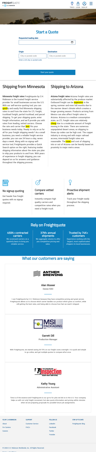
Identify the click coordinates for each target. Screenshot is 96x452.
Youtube (52, 435)
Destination (52, 52)
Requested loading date (28, 38)
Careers (5, 431)
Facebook (52, 427)
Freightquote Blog (78, 424)
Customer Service (32, 424)
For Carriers (6, 427)
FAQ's (28, 427)
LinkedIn (52, 424)
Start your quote (47, 72)
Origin (21, 52)
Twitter (51, 431)
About (4, 424)
